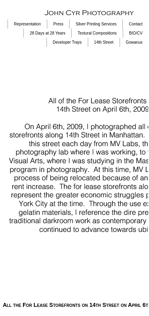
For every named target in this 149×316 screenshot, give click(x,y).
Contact (135, 24)
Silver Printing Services (95, 24)
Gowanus (134, 42)
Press (58, 24)
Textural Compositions (96, 33)
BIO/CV (136, 33)
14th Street (104, 42)
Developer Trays (67, 42)
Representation (27, 24)
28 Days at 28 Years (48, 33)
